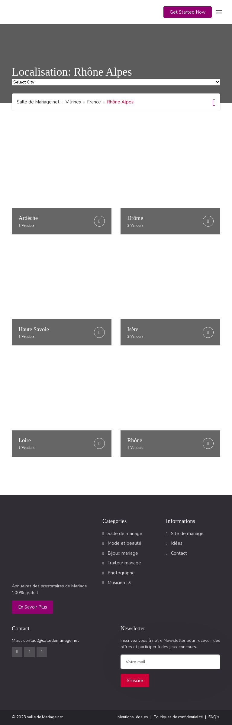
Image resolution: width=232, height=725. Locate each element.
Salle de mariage (125, 534)
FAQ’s (213, 717)
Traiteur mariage (124, 563)
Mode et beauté (124, 543)
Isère (135, 332)
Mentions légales (133, 717)
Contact (179, 553)
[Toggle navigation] (218, 12)
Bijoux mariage (123, 553)
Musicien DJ (119, 583)
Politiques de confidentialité (178, 717)
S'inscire (135, 681)
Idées (176, 543)
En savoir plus (32, 607)
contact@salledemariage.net (51, 640)
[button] (187, 12)
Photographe (121, 573)
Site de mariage (187, 534)
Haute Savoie (34, 332)
